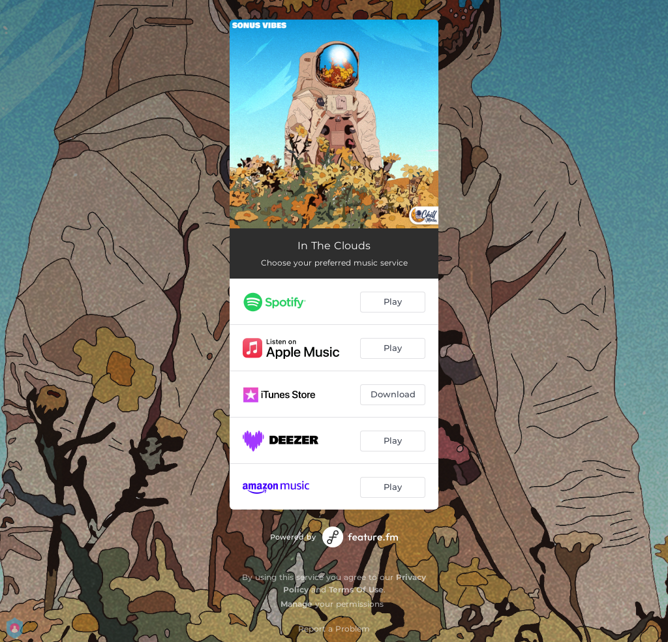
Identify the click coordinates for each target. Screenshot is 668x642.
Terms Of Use (356, 589)
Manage (296, 604)
